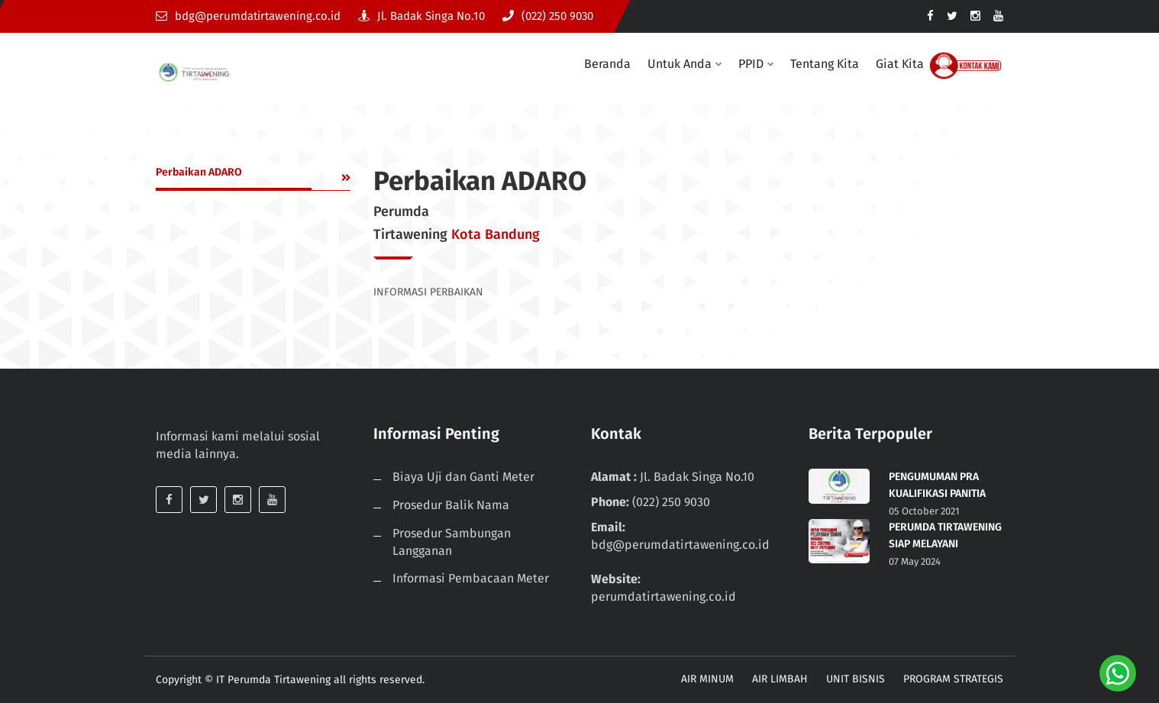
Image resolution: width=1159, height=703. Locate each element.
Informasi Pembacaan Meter (470, 578)
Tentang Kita (824, 63)
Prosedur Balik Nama (450, 505)
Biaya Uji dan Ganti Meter (463, 476)
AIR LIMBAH (780, 678)
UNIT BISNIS (855, 678)
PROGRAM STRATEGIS (953, 678)
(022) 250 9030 (547, 16)
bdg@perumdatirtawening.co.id (248, 16)
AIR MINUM (707, 678)
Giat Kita (900, 63)
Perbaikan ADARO (199, 172)
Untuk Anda (679, 63)
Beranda (607, 63)
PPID (751, 63)
